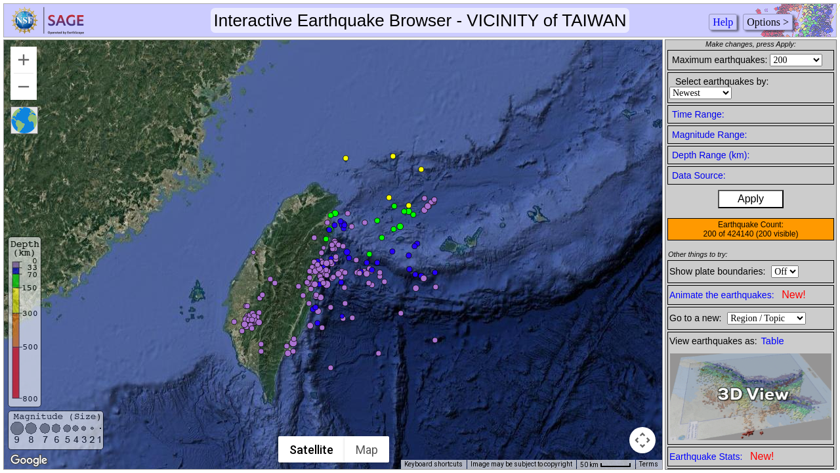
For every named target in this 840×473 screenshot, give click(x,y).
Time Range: (698, 114)
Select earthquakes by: (721, 81)
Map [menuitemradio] (367, 450)
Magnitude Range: (709, 134)
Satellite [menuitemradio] (311, 450)
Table (772, 341)
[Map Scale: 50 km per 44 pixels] (605, 464)
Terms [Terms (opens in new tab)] (648, 464)
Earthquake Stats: (721, 456)
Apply (751, 198)
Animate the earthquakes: (737, 294)
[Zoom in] (23, 60)
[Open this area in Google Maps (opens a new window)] (29, 460)
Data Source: (699, 175)
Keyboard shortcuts (433, 464)
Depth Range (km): (710, 155)
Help (723, 22)
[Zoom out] (23, 87)
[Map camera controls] (642, 440)
